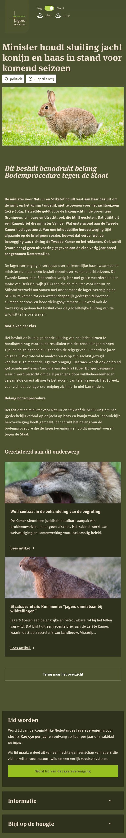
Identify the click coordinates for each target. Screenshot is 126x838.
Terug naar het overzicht (63, 674)
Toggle (49, 8)
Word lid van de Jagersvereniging (63, 771)
